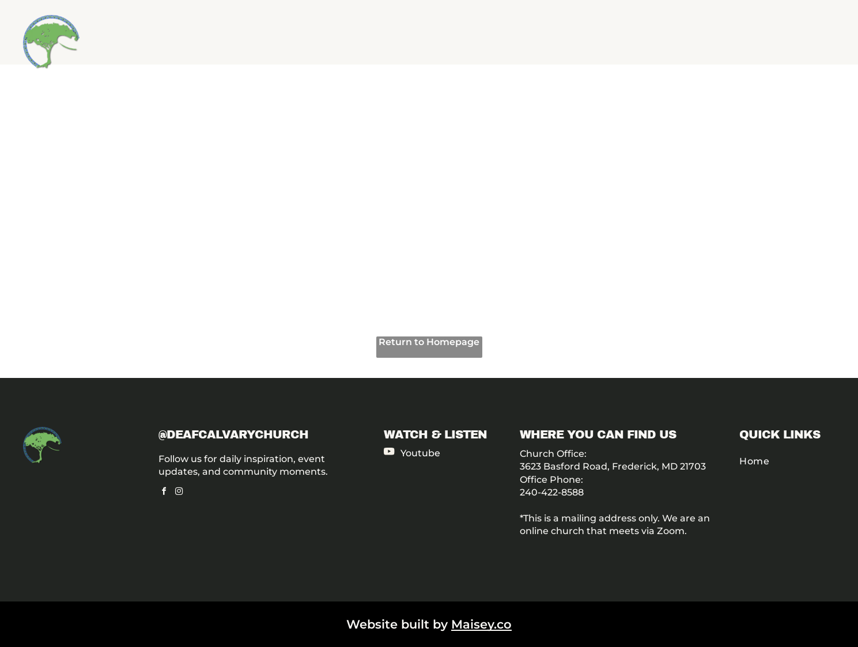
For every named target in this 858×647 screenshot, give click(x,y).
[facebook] (164, 493)
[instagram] (179, 493)
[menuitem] (789, 461)
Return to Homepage (429, 341)
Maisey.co (481, 624)
